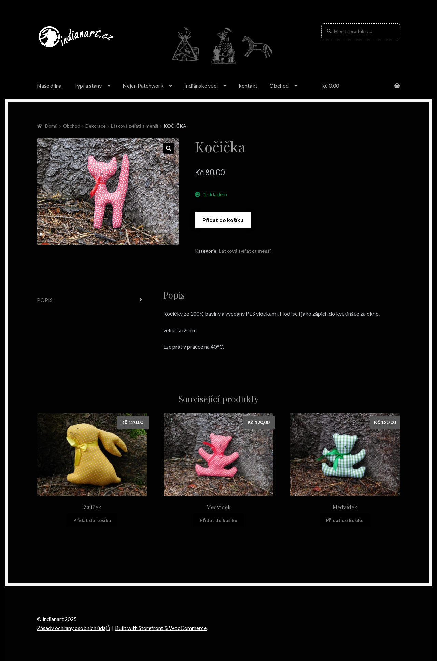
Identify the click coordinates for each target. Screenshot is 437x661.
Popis (45, 300)
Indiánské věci (201, 85)
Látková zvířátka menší (134, 126)
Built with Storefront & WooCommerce (161, 627)
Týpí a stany (87, 85)
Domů (51, 126)
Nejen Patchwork (143, 85)
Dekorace (95, 126)
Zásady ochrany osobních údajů (73, 627)
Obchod (279, 85)
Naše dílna (49, 85)
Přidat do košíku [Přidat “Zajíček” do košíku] (92, 520)
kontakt (248, 85)
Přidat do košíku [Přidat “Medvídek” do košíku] (218, 520)
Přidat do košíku (222, 220)
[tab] (92, 300)
